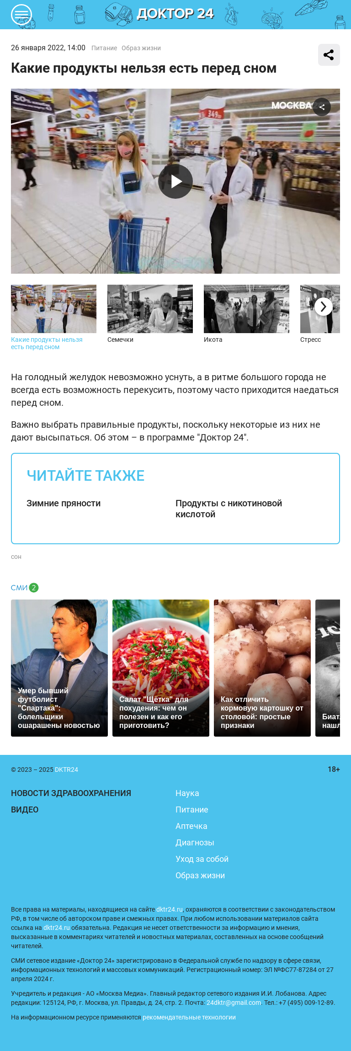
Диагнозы (195, 842)
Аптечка (191, 826)
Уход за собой (202, 859)
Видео (24, 809)
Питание (104, 48)
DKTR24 (175, 14)
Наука (187, 793)
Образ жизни (141, 48)
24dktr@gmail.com (234, 1002)
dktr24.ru (169, 909)
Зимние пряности (64, 503)
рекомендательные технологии (189, 1017)
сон (16, 556)
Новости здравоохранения (71, 793)
